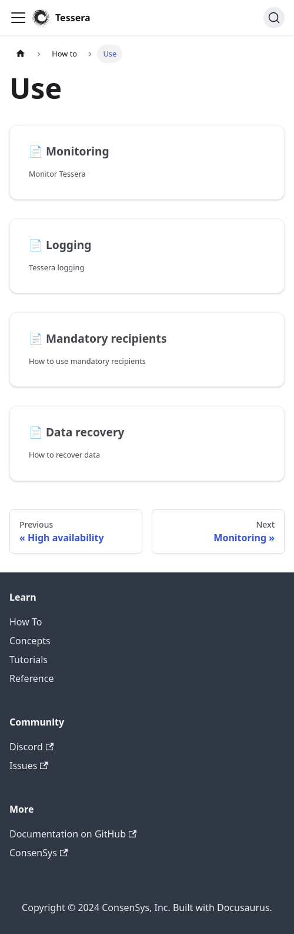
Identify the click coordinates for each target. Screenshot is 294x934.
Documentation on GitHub (72, 833)
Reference (31, 678)
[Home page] (20, 54)
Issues (28, 765)
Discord (31, 746)
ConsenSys (38, 852)
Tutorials (28, 659)
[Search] (274, 17)
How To (25, 621)
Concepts (30, 640)
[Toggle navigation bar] (18, 18)
